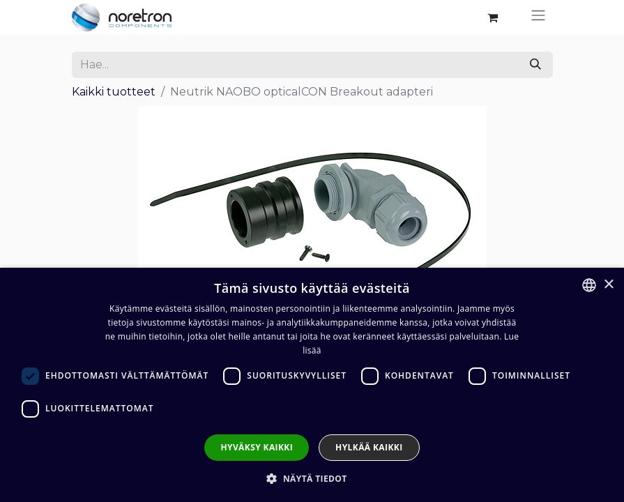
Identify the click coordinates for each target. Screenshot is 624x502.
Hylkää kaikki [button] (368, 447)
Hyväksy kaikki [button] (256, 447)
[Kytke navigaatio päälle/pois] (538, 17)
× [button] (608, 285)
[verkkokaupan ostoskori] (493, 17)
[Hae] (535, 65)
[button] (312, 478)
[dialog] (312, 385)
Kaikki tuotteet (113, 91)
